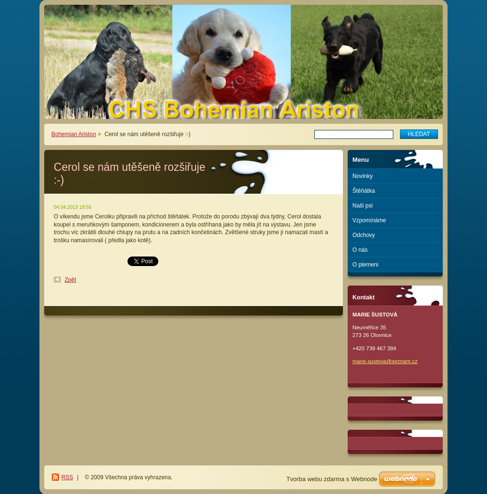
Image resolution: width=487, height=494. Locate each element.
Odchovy (363, 235)
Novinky (362, 176)
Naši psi (362, 205)
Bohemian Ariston (73, 134)
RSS (67, 477)
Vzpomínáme (369, 220)
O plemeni (365, 264)
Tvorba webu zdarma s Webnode (331, 479)
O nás (360, 250)
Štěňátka (363, 191)
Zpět (70, 280)
